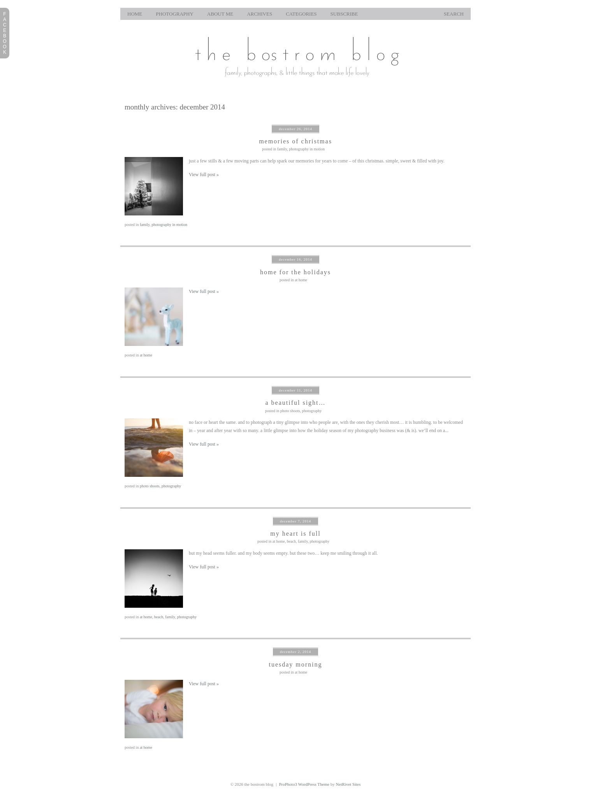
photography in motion (307, 149)
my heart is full (295, 533)
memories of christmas (295, 141)
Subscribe (344, 13)
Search (454, 13)
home (134, 13)
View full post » (204, 174)
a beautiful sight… (295, 402)
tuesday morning (295, 664)
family (282, 149)
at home (301, 280)
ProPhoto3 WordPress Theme (304, 784)
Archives (259, 13)
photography (174, 13)
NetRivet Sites (348, 784)
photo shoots (290, 411)
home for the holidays (295, 272)
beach (291, 541)
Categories (301, 13)
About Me (220, 13)
